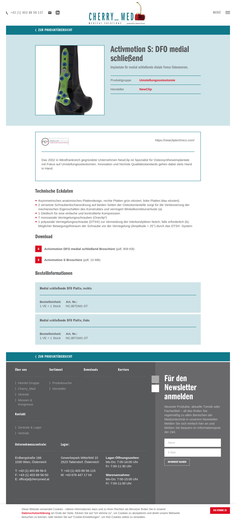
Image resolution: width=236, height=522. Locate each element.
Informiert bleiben (181, 474)
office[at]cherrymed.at (34, 481)
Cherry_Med (27, 390)
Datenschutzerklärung (36, 513)
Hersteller (59, 390)
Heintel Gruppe (28, 385)
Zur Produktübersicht (55, 30)
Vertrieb (23, 396)
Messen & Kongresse (25, 404)
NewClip (145, 89)
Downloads (91, 372)
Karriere (123, 372)
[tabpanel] (69, 80)
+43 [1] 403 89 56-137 (27, 13)
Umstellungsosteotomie (157, 80)
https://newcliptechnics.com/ (174, 140)
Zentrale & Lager (30, 429)
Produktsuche (62, 385)
